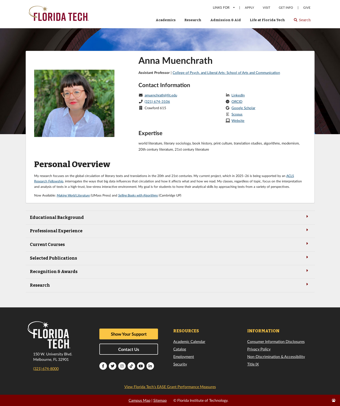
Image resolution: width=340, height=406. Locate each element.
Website (237, 120)
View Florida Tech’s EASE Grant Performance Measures (170, 386)
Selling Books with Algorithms (138, 195)
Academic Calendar (189, 341)
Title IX (253, 364)
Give (307, 7)
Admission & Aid (225, 20)
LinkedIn (238, 95)
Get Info (286, 7)
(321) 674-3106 (157, 101)
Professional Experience (170, 230)
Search (302, 21)
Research (192, 20)
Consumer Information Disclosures (276, 341)
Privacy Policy (259, 349)
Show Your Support (129, 334)
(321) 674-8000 (46, 368)
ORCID (236, 101)
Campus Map (139, 400)
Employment (183, 356)
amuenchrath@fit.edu (161, 95)
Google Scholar (243, 108)
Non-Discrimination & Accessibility (276, 356)
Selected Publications (170, 258)
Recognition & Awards (170, 271)
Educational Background (170, 217)
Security (180, 364)
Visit (266, 7)
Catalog (179, 349)
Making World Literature (73, 195)
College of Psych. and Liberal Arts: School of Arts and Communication (226, 72)
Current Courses (170, 244)
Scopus (237, 114)
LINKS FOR (224, 7)
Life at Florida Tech (267, 20)
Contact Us (128, 349)
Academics (166, 20)
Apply (249, 7)
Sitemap (160, 400)
